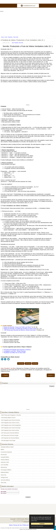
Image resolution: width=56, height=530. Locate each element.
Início (27, 375)
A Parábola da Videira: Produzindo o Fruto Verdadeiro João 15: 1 (23, 40)
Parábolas (10, 37)
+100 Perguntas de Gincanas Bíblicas (10, 438)
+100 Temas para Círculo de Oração (9, 435)
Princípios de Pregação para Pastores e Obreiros (17, 349)
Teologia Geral (4, 477)
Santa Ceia (3, 475)
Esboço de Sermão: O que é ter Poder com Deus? (18, 327)
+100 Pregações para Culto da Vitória (10, 430)
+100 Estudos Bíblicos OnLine (8, 417)
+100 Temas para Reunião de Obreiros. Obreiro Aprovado (19, 330)
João (6, 37)
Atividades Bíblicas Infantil (7, 447)
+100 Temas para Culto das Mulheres (10, 432)
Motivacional (4, 467)
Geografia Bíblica (5, 457)
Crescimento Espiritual (6, 452)
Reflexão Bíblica (5, 472)
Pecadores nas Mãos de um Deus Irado (15, 352)
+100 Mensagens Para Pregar (8, 440)
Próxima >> (51, 375)
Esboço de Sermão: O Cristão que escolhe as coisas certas (20, 328)
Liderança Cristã (5, 462)
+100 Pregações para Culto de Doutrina (10, 420)
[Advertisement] (28, 23)
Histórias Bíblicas (5, 459)
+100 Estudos (28, 363)
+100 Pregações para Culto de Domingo (10, 427)
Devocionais (4, 454)
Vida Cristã (15, 37)
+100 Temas (35, 363)
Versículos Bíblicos (5, 480)
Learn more (34, 520)
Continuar (42, 523)
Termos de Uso (17, 525)
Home (2, 37)
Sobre (10, 525)
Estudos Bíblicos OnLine (27, 519)
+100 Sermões (21, 363)
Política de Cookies (28, 525)
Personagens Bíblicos (6, 469)
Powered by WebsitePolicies (37, 526)
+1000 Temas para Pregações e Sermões (11, 415)
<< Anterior (5, 375)
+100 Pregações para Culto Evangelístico (11, 425)
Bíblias (2, 449)
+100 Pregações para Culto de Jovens (10, 422)
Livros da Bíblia (4, 464)
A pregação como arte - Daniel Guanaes (15, 351)
